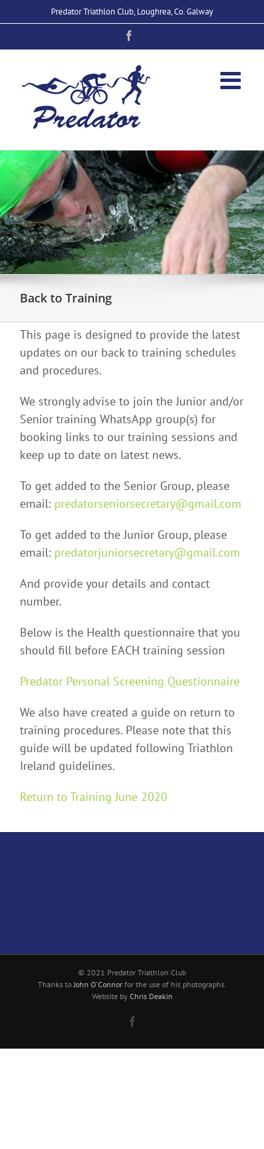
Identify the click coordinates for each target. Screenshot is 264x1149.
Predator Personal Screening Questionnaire (130, 681)
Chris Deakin (151, 996)
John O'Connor (97, 984)
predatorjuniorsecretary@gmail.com (147, 552)
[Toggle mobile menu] (232, 80)
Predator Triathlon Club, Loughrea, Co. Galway (132, 11)
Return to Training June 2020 (93, 796)
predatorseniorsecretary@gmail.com (148, 503)
